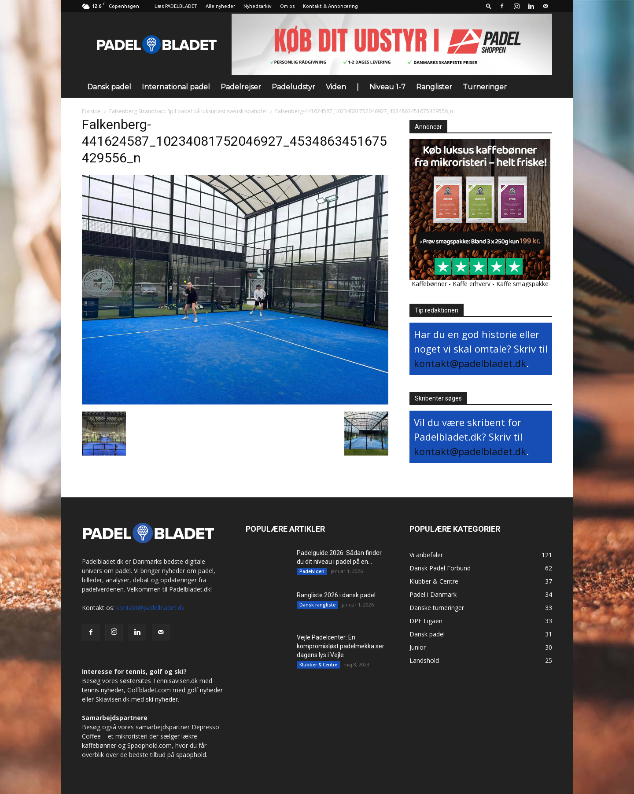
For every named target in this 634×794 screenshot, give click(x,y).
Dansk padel (109, 87)
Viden (336, 87)
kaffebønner (99, 745)
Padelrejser (241, 87)
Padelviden (311, 571)
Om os (287, 6)
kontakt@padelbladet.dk (470, 363)
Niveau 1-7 (387, 87)
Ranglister (434, 87)
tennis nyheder (103, 690)
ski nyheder (162, 699)
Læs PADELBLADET (176, 6)
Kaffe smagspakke (522, 283)
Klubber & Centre (318, 665)
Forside (91, 111)
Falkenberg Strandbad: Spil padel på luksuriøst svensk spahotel (188, 111)
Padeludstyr (293, 87)
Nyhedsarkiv (257, 6)
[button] (488, 6)
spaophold (191, 754)
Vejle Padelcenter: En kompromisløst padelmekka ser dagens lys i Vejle (340, 646)
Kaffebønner (429, 283)
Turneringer (485, 87)
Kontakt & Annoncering (330, 6)
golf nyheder (205, 690)
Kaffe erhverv (471, 283)
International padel (176, 87)
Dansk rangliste (317, 605)
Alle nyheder (220, 6)
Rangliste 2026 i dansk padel (336, 595)
